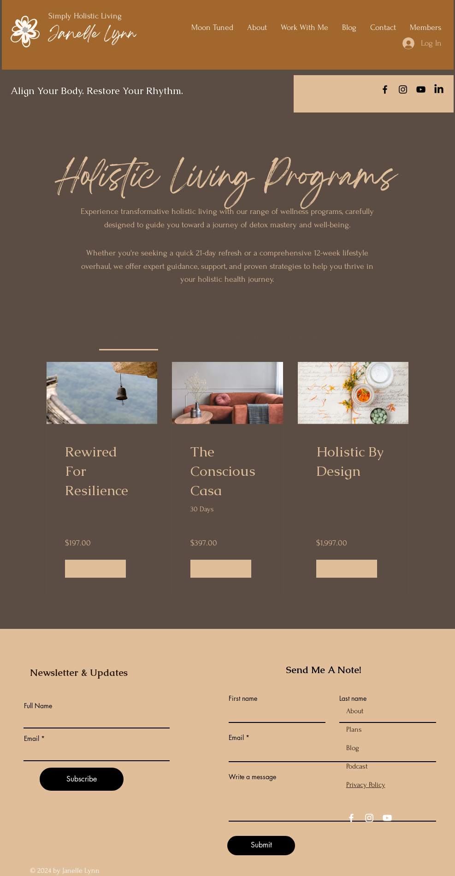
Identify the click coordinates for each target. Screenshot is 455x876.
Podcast (357, 766)
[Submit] (261, 845)
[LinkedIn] (438, 89)
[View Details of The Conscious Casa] (220, 569)
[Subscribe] (82, 779)
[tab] (128, 338)
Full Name (38, 706)
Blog (352, 748)
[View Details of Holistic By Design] (346, 569)
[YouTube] (420, 89)
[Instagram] (402, 89)
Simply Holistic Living (86, 16)
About (355, 711)
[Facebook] (384, 89)
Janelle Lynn (92, 34)
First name (243, 698)
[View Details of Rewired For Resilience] (95, 569)
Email (31, 738)
